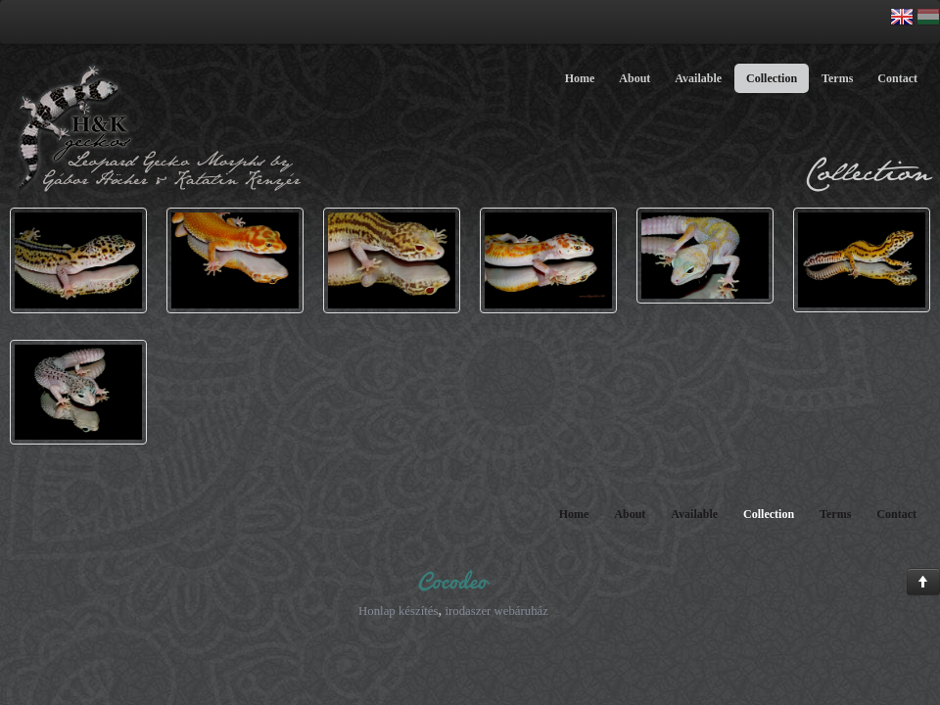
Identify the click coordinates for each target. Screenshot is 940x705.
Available (698, 78)
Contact (897, 78)
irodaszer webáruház (496, 611)
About (634, 78)
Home (580, 78)
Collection (771, 78)
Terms (837, 78)
